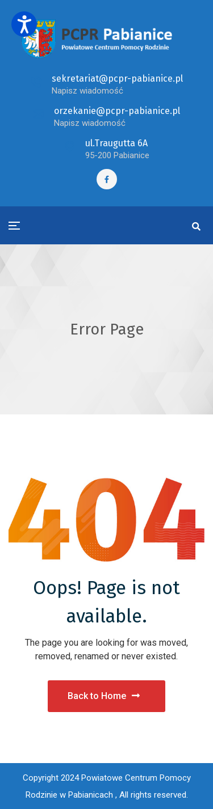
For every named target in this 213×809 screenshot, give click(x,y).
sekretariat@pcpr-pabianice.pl (117, 78)
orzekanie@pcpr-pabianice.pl (117, 110)
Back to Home (104, 696)
